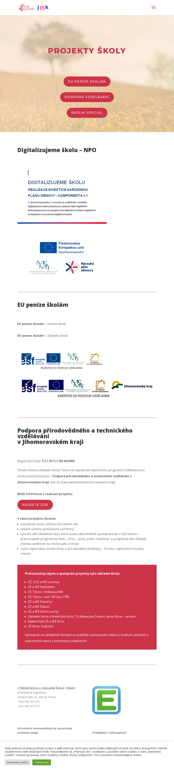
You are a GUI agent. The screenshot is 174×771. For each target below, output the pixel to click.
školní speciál (87, 113)
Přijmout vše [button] (42, 762)
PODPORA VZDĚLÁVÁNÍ (87, 97)
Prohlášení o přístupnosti (109, 732)
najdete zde (35, 505)
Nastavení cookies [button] (17, 762)
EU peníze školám (87, 81)
